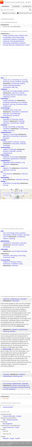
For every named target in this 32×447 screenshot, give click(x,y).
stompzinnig (15, 83)
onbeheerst (6, 164)
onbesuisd (6, 41)
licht (15, 100)
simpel (5, 80)
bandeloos (6, 104)
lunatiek (5, 106)
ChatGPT (17, 438)
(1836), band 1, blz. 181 (16, 381)
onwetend (18, 81)
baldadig (19, 91)
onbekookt (6, 299)
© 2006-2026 (7, 443)
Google (12, 438)
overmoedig (13, 91)
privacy (17, 443)
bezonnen (6, 398)
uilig (16, 87)
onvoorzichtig (15, 37)
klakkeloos (6, 157)
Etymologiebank (7, 423)
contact (22, 443)
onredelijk (6, 110)
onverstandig (15, 80)
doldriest (13, 95)
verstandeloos (7, 87)
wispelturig (12, 389)
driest (25, 95)
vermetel (12, 97)
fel (10, 168)
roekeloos (21, 35)
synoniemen (5, 6)
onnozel (12, 81)
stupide (5, 85)
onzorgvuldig (7, 37)
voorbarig (22, 142)
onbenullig (25, 81)
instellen (27, 443)
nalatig (22, 37)
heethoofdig (5, 177)
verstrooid (15, 245)
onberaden (22, 43)
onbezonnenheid (8, 407)
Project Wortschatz (8, 427)
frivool (19, 102)
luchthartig (6, 102)
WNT (4, 420)
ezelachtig (11, 85)
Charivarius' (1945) (12, 229)
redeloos (5, 238)
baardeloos (16, 115)
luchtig (5, 100)
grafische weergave (8, 13)
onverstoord (6, 257)
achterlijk (14, 235)
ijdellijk (22, 123)
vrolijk (13, 257)
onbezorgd (12, 262)
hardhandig (12, 149)
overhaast (16, 142)
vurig (23, 162)
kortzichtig (6, 81)
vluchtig (20, 119)
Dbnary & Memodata (9, 416)
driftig (12, 162)
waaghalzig (6, 97)
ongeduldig (6, 162)
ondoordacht (6, 39)
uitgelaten (6, 168)
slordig (5, 35)
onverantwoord (7, 174)
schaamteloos (7, 183)
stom (9, 80)
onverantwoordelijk (21, 104)
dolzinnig (11, 45)
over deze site (27, 6)
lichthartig (20, 387)
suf (20, 80)
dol (2, 172)
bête (13, 87)
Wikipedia (6, 438)
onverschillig (11, 127)
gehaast (10, 142)
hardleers (22, 83)
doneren (3, 445)
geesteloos (17, 85)
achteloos (14, 39)
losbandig (10, 100)
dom (26, 35)
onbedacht (15, 329)
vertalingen (16, 6)
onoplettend (6, 128)
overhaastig (6, 145)
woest (16, 35)
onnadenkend (14, 43)
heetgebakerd (5, 160)
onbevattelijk (6, 235)
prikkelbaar (17, 162)
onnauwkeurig (23, 128)
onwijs (16, 110)
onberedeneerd (7, 115)
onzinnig (24, 80)
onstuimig (13, 41)
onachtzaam (21, 39)
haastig (5, 142)
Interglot (18, 416)
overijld (27, 45)
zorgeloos (26, 91)
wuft (9, 106)
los (10, 119)
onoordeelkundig (15, 113)
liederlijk (24, 102)
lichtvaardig (6, 43)
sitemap (8, 445)
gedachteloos (20, 41)
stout (27, 385)
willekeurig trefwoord (24, 13)
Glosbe (17, 427)
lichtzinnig (11, 35)
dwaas (11, 110)
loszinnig (5, 45)
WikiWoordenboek (12, 420)
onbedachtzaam (19, 45)
